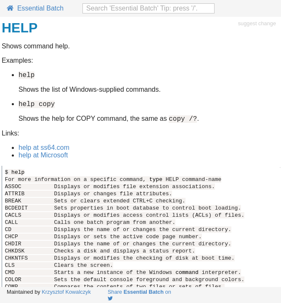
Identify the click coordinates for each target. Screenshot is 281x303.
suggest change (257, 23)
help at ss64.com (44, 151)
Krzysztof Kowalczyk (66, 292)
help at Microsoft (43, 158)
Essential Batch (35, 8)
